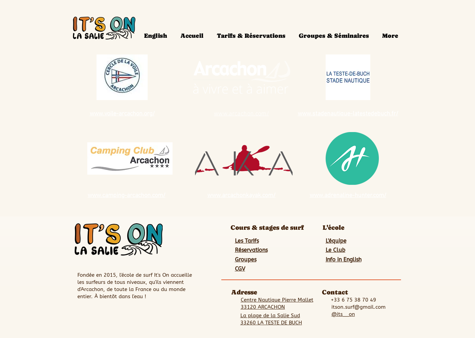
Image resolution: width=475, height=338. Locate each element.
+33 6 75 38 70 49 (353, 300)
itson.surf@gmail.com (358, 307)
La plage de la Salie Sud (270, 315)
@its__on (343, 314)
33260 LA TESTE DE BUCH (271, 323)
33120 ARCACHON (263, 307)
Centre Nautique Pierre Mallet (277, 300)
